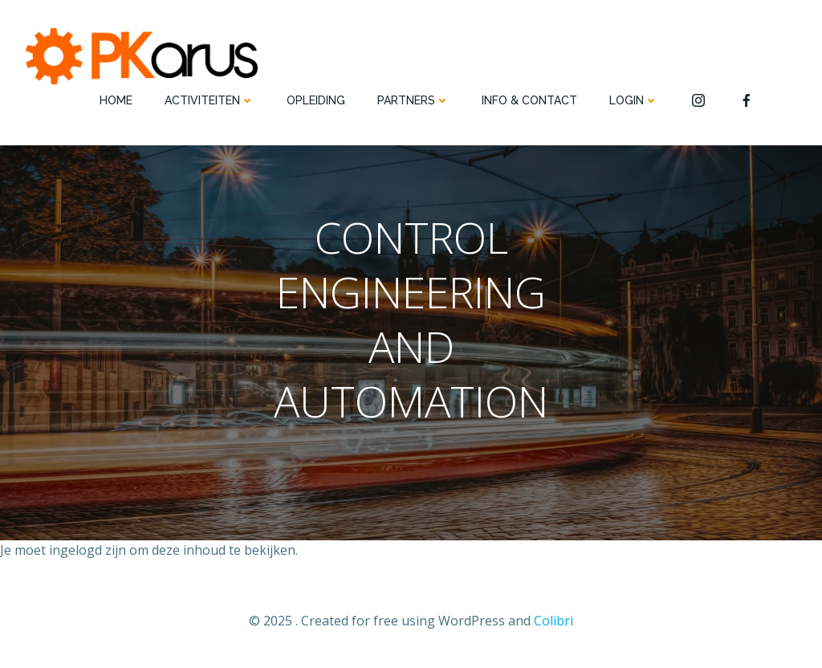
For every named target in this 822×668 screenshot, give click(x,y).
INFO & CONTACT (529, 100)
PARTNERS (413, 100)
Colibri (553, 620)
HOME (116, 100)
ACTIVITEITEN (209, 100)
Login (633, 100)
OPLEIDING (316, 100)
